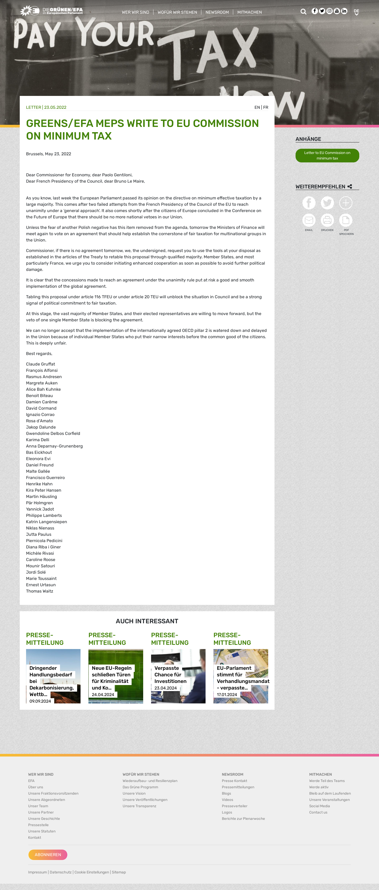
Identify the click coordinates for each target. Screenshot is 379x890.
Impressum (37, 872)
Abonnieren (48, 854)
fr (265, 107)
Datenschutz (61, 872)
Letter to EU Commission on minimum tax (327, 156)
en (257, 107)
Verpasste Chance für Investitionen (170, 675)
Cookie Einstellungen (91, 872)
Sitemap (119, 872)
